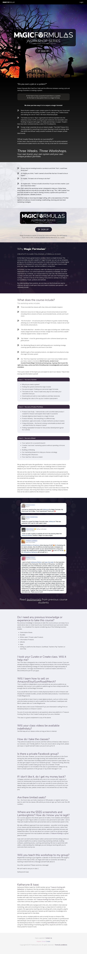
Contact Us (49, 938)
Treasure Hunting (56, 833)
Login (81, 2)
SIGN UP (43, 51)
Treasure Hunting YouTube (45, 899)
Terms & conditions (61, 945)
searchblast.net (52, 923)
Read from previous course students (43, 601)
